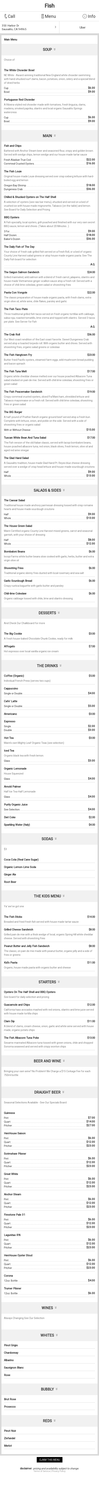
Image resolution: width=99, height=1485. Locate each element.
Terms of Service (41, 1471)
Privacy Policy (59, 1471)
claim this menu (49, 1459)
